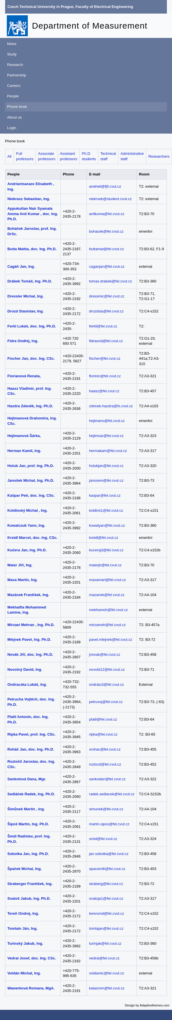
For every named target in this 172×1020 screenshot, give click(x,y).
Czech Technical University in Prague (40, 7)
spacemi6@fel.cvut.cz (107, 869)
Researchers (158, 156)
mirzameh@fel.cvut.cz (107, 625)
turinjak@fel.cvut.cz (105, 943)
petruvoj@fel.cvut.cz (106, 702)
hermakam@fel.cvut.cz (108, 451)
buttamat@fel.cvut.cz (106, 249)
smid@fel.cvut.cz (103, 839)
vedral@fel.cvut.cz (104, 958)
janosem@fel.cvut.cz (106, 480)
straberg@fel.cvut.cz (106, 884)
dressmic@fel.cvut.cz (106, 296)
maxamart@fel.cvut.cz (107, 580)
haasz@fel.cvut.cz (104, 391)
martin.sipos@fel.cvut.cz (109, 824)
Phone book (17, 106)
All (9, 156)
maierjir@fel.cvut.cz (105, 565)
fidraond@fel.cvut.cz (106, 341)
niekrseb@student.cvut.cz (110, 199)
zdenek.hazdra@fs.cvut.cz (111, 406)
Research (15, 65)
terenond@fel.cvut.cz (106, 913)
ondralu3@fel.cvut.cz (106, 684)
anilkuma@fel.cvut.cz (106, 214)
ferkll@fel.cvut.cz (103, 326)
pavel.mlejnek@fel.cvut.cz (110, 639)
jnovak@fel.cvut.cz (104, 654)
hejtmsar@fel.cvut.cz (106, 436)
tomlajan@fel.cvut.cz (106, 928)
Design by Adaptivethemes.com (147, 1005)
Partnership (16, 75)
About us (14, 117)
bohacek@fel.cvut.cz (106, 231)
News (11, 44)
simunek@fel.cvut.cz (106, 809)
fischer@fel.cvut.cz (104, 358)
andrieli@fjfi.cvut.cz (105, 186)
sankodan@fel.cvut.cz (107, 779)
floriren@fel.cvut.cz (105, 376)
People (13, 96)
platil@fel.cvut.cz (103, 719)
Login (11, 128)
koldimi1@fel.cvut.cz (106, 510)
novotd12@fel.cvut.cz (107, 669)
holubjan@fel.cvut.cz (106, 466)
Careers (13, 85)
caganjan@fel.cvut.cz (107, 266)
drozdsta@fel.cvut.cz (106, 311)
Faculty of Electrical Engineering (104, 7)
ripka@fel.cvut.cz (103, 734)
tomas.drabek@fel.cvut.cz (110, 281)
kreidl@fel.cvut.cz (103, 537)
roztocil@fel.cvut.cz (105, 764)
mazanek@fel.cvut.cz (107, 595)
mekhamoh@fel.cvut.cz (108, 610)
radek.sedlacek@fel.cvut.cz (112, 794)
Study (12, 54)
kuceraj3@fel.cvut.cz (106, 550)
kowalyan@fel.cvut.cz (107, 525)
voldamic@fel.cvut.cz (106, 973)
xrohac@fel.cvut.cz (105, 749)
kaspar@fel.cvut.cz (105, 495)
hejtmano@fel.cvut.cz (107, 421)
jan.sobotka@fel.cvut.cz (109, 854)
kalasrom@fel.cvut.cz (107, 988)
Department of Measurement (90, 25)
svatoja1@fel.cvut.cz (106, 898)
